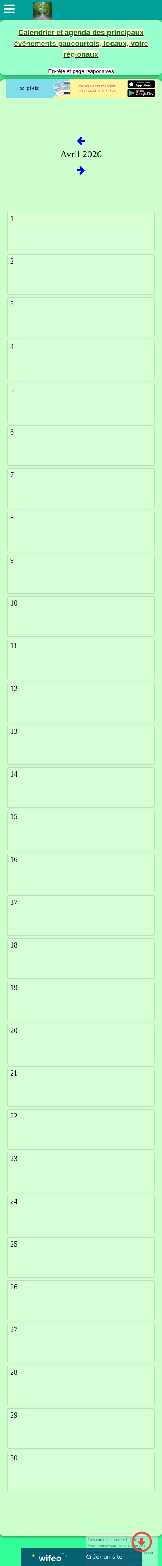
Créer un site (104, 1556)
